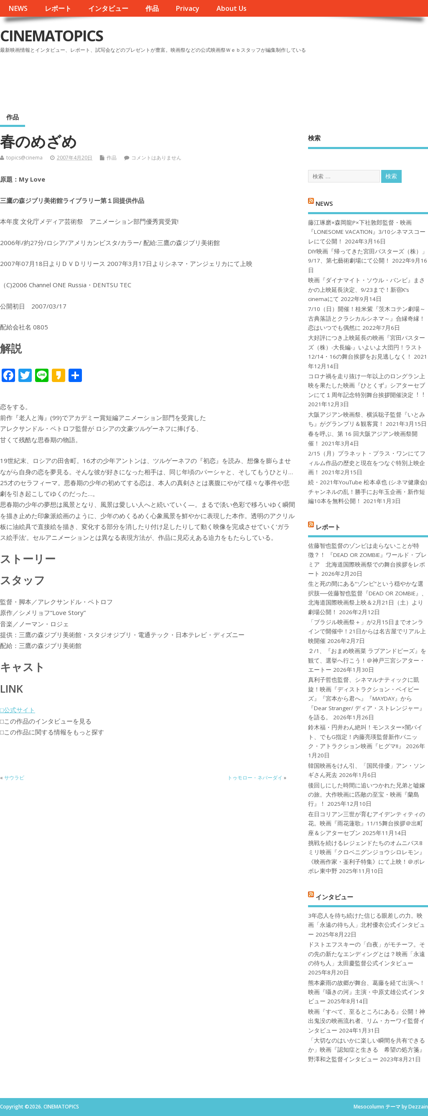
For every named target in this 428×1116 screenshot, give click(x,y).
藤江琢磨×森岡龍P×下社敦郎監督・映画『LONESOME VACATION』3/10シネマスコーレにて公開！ (366, 232)
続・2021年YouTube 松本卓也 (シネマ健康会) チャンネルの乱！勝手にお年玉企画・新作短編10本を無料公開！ (367, 491)
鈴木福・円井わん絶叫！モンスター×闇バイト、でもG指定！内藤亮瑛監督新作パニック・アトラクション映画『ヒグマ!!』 (365, 737)
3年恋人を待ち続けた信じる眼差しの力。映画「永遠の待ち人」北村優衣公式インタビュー (366, 925)
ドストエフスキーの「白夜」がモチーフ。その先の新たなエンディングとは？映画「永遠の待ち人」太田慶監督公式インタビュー (366, 954)
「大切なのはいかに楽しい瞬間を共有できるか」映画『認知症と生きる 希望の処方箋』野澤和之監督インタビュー (366, 1050)
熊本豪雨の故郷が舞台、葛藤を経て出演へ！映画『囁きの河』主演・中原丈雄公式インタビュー (366, 992)
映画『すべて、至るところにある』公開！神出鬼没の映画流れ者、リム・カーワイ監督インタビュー (366, 1021)
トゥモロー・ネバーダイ (255, 777)
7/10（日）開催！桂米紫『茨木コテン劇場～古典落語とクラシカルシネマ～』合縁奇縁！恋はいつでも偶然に (366, 318)
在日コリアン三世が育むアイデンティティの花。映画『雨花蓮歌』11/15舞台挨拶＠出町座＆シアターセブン (366, 823)
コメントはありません (156, 157)
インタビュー (108, 8)
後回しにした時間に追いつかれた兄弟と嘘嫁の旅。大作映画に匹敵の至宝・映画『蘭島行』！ (366, 795)
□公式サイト (17, 710)
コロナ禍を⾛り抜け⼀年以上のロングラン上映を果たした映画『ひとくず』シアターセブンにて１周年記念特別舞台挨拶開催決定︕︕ (366, 385)
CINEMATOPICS (51, 35)
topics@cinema (24, 157)
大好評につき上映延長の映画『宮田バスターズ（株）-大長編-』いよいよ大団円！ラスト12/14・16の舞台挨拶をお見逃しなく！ (366, 347)
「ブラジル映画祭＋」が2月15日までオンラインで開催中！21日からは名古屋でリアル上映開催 (367, 631)
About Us (232, 8)
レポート (58, 8)
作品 (152, 8)
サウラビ (14, 777)
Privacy (187, 8)
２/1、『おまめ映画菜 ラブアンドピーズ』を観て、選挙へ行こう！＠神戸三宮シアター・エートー (367, 660)
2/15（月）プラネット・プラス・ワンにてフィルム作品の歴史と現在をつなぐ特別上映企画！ (366, 463)
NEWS (18, 8)
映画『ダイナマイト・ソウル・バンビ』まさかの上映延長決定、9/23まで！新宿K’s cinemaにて (366, 289)
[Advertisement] (269, 79)
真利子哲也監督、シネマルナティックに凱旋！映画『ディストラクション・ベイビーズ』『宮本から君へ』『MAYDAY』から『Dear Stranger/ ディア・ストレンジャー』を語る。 (366, 698)
